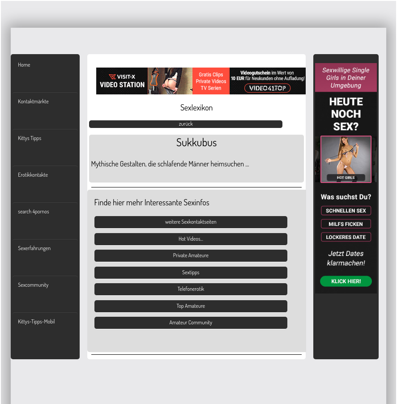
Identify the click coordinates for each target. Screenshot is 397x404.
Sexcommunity (33, 284)
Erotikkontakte (33, 174)
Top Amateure (190, 305)
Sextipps (190, 272)
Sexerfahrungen (34, 248)
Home (24, 64)
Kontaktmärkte (33, 101)
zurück (186, 123)
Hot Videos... (191, 238)
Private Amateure (191, 255)
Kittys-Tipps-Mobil (36, 321)
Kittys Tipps (29, 138)
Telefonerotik (191, 288)
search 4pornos (33, 211)
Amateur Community (190, 322)
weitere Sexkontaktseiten (191, 221)
